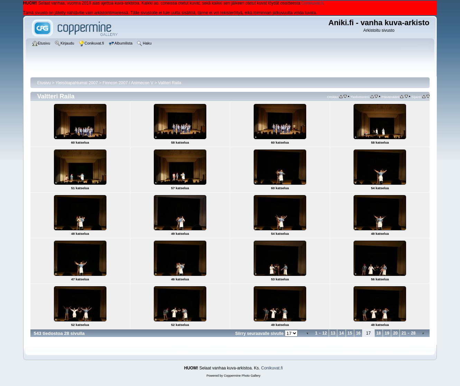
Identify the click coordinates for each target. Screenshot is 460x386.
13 (333, 333)
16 (358, 333)
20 (395, 333)
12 (324, 333)
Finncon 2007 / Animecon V (128, 82)
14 (341, 333)
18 (378, 333)
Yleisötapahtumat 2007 (76, 82)
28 (413, 333)
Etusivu (44, 82)
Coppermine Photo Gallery (242, 375)
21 (404, 333)
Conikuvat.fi (312, 3)
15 (350, 333)
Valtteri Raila (169, 82)
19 (387, 333)
